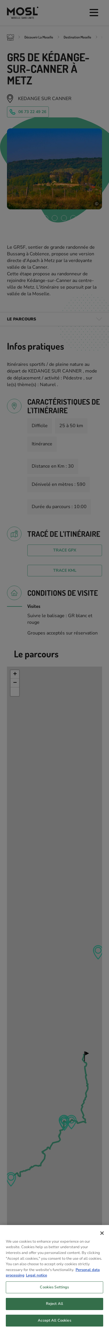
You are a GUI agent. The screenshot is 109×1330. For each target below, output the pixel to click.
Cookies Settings (54, 1297)
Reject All (54, 1313)
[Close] (102, 1243)
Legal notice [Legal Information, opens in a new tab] (36, 1285)
